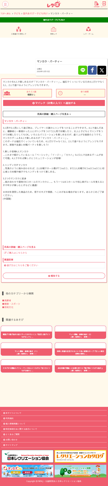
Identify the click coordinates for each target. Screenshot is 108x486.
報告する (54, 275)
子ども (17, 13)
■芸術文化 (7, 307)
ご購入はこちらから (15, 252)
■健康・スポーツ (11, 303)
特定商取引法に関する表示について (20, 429)
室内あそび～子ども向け (35, 13)
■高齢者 (6, 300)
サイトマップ (10, 445)
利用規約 (8, 418)
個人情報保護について (14, 423)
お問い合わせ (10, 439)
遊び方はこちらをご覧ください (21, 265)
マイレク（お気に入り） (54, 103)
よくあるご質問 (11, 434)
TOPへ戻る (6, 13)
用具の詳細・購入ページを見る (54, 114)
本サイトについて (12, 413)
